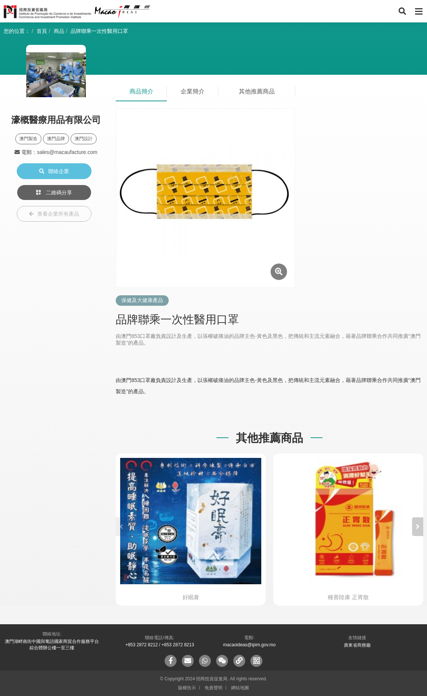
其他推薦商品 (257, 91)
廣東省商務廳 (357, 645)
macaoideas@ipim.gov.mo (249, 644)
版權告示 (187, 687)
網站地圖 (240, 687)
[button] (417, 526)
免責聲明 (213, 687)
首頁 (42, 31)
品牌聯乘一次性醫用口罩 (99, 31)
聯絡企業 (54, 171)
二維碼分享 (54, 192)
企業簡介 (193, 91)
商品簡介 (141, 91)
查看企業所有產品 (54, 214)
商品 (59, 31)
